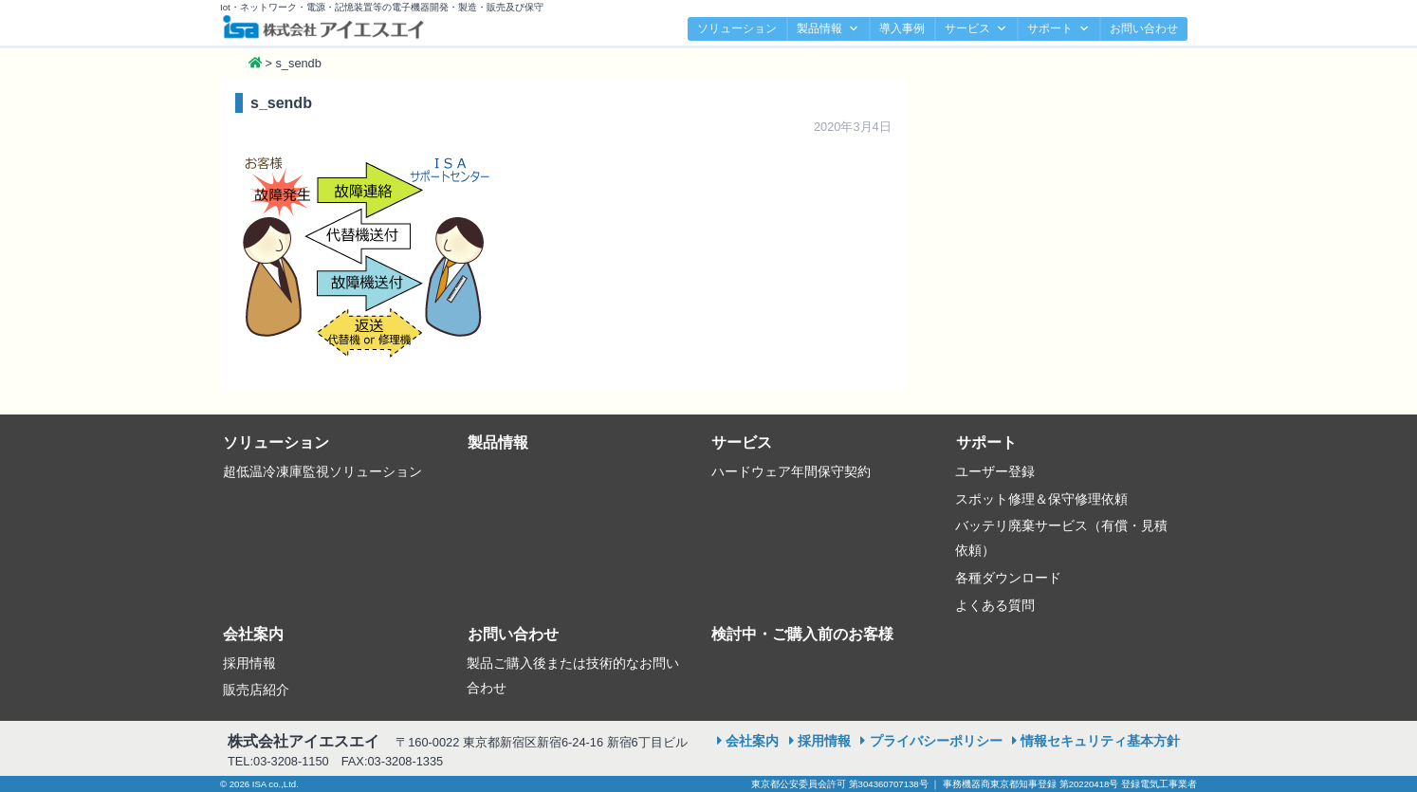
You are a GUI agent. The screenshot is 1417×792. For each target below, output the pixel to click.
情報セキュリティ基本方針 (1100, 740)
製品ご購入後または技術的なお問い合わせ (573, 675)
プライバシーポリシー (936, 740)
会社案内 (253, 634)
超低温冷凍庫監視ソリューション (322, 471)
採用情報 (249, 663)
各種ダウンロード (1008, 577)
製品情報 (828, 29)
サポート (1058, 29)
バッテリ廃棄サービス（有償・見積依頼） (1061, 538)
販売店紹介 (256, 689)
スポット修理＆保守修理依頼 (1041, 499)
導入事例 (902, 28)
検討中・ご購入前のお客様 (802, 634)
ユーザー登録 (995, 471)
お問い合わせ (1144, 28)
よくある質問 (995, 605)
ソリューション (737, 28)
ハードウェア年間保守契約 (791, 471)
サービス (976, 29)
